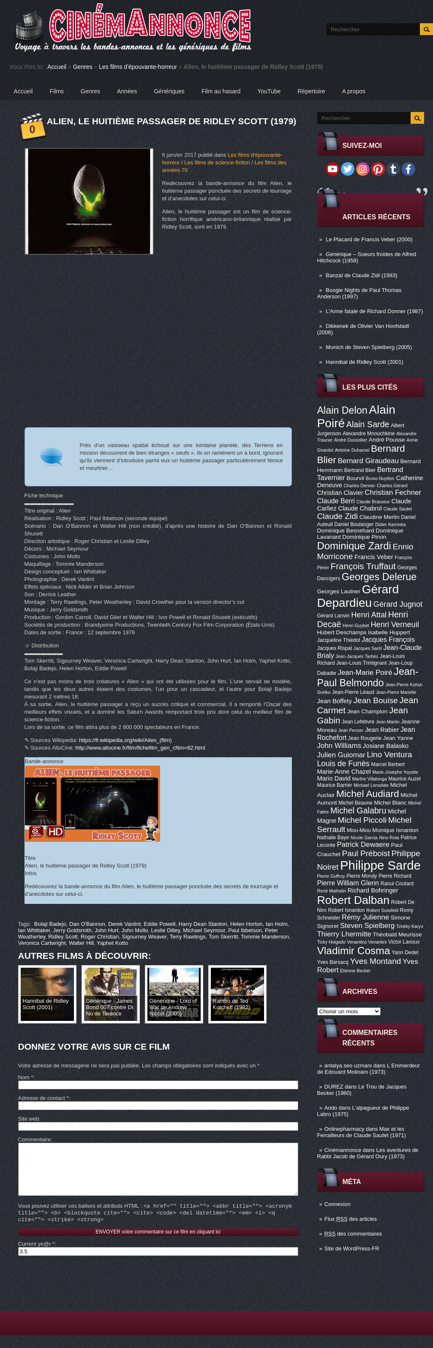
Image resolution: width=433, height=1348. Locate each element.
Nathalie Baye (333, 837)
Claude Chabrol (359, 508)
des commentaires (353, 1234)
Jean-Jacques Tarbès (356, 656)
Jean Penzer (350, 730)
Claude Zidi (337, 516)
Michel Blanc (390, 803)
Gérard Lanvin (333, 616)
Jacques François (388, 639)
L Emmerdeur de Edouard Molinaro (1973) (368, 1068)
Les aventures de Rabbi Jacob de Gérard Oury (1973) (368, 1153)
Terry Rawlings (187, 936)
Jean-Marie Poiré (365, 673)
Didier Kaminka (390, 524)
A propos (353, 91)
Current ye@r (36, 1256)
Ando (330, 1108)
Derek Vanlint (124, 924)
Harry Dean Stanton (203, 924)
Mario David (334, 778)
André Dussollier (350, 439)
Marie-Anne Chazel (344, 771)
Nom (25, 1077)
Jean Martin (388, 721)
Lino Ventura (389, 754)
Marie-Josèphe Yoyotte (395, 772)
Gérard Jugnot (397, 604)
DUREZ (333, 1086)
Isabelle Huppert (389, 632)
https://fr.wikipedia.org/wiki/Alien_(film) (125, 740)
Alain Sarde (367, 424)
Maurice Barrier (334, 785)
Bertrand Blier (360, 470)
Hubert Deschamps (342, 632)
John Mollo (134, 930)
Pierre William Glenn (348, 883)
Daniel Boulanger (353, 524)
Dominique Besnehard (345, 530)
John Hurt (106, 930)
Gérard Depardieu (358, 596)
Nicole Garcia (364, 837)
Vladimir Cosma (353, 950)
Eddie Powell (159, 924)
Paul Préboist (366, 853)
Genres (83, 66)
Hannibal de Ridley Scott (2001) (364, 362)
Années (127, 91)
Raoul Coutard (397, 884)
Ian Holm (277, 924)
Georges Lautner (339, 591)
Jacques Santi (368, 648)
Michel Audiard (367, 793)
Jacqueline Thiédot (338, 640)
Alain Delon (342, 410)
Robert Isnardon (346, 910)
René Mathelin (331, 890)
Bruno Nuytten (380, 478)
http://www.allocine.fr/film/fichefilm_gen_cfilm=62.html (140, 748)
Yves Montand (375, 961)
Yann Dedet (405, 952)
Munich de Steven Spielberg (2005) (369, 347)
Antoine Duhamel (352, 450)
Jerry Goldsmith (72, 930)
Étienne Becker (355, 970)
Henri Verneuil (394, 624)
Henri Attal (369, 615)
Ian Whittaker (34, 930)
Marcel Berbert (388, 764)
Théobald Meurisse (397, 934)
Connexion (337, 1204)
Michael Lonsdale (371, 785)
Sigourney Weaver (144, 936)
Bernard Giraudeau (368, 461)
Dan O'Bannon (87, 924)
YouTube (268, 91)
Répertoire (311, 91)
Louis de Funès (343, 763)
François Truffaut (363, 566)
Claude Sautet (397, 508)
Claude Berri (336, 501)
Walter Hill (81, 943)
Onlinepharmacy (344, 1129)
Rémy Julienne (365, 917)
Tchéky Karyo (409, 926)
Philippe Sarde (380, 865)
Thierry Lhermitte (344, 934)
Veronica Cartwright (42, 943)
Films (57, 91)
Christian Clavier (340, 492)
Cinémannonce (342, 1150)
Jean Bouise (376, 700)
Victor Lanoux (403, 942)
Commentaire (34, 1139)
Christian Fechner (393, 492)
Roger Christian (100, 936)
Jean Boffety (334, 701)
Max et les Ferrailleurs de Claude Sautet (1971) (361, 1132)
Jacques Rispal (334, 648)
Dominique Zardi (354, 545)
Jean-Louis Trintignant (361, 663)
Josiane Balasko (385, 745)
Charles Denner (360, 485)
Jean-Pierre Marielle (396, 692)
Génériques (169, 91)
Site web (28, 1119)
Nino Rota (389, 837)
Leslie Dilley (165, 930)
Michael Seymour (204, 930)
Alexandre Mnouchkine (369, 434)
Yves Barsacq (333, 962)
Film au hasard (221, 91)
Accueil (56, 66)
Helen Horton (246, 924)
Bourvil (355, 478)
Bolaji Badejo (50, 924)
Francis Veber (373, 557)
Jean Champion (367, 711)
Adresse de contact (43, 1098)
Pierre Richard (395, 876)
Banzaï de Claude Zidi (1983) (361, 275)
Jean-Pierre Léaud (353, 692)
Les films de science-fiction (217, 162)
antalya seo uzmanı (348, 1065)
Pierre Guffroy (331, 876)
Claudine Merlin (379, 517)
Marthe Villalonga (369, 778)
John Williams (339, 746)
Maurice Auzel (404, 779)
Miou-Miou (359, 830)
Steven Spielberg (367, 926)
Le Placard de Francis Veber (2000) (369, 239)
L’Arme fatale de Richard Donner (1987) (374, 311)
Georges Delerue (379, 576)
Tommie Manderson (265, 936)
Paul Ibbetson (245, 930)
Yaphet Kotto (112, 943)
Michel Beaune (355, 803)
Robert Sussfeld (382, 910)
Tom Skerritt (223, 936)
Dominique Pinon (364, 537)
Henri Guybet (356, 625)
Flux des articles (350, 1219)
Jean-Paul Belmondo (368, 677)
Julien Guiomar (341, 755)
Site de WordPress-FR (351, 1248)
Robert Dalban (353, 900)
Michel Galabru (358, 810)
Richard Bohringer (373, 890)
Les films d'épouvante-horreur (138, 66)
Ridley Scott (62, 936)
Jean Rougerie (364, 738)
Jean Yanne (398, 738)
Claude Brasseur (373, 501)
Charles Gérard (392, 485)
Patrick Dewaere (363, 844)
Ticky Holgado (331, 941)
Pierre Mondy (361, 876)
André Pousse (387, 440)
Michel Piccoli (362, 820)
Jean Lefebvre (358, 722)
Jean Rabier (382, 729)
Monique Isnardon (395, 830)
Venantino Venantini (367, 941)
